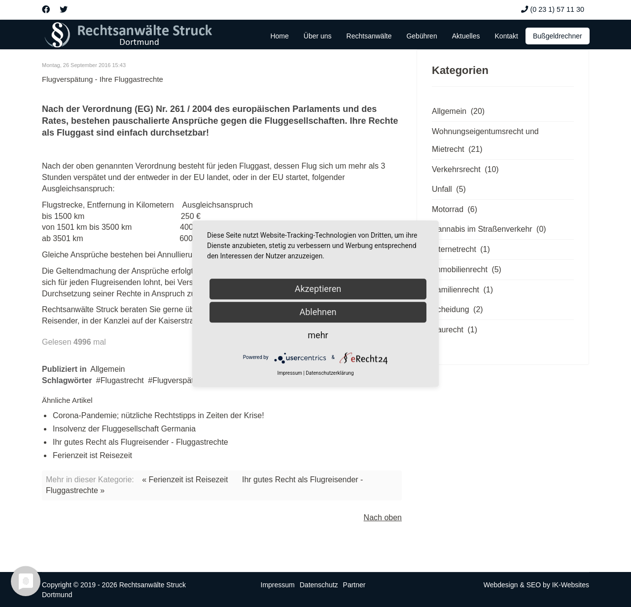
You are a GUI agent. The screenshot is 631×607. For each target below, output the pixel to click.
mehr (318, 335)
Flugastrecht (122, 380)
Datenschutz (319, 585)
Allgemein (107, 369)
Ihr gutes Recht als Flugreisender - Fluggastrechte (140, 442)
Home (279, 36)
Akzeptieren (318, 289)
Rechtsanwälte (369, 36)
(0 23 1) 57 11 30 (557, 9)
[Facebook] (46, 9)
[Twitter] (64, 9)
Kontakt (506, 36)
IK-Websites (570, 585)
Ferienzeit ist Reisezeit (92, 455)
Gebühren (421, 36)
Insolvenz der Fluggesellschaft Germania (124, 429)
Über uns (318, 36)
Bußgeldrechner (557, 36)
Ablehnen (317, 312)
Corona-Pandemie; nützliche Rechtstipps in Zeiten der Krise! (158, 415)
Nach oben (383, 517)
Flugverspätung (179, 380)
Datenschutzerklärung (329, 373)
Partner (354, 585)
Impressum (278, 585)
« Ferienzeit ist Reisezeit (185, 479)
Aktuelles (466, 36)
